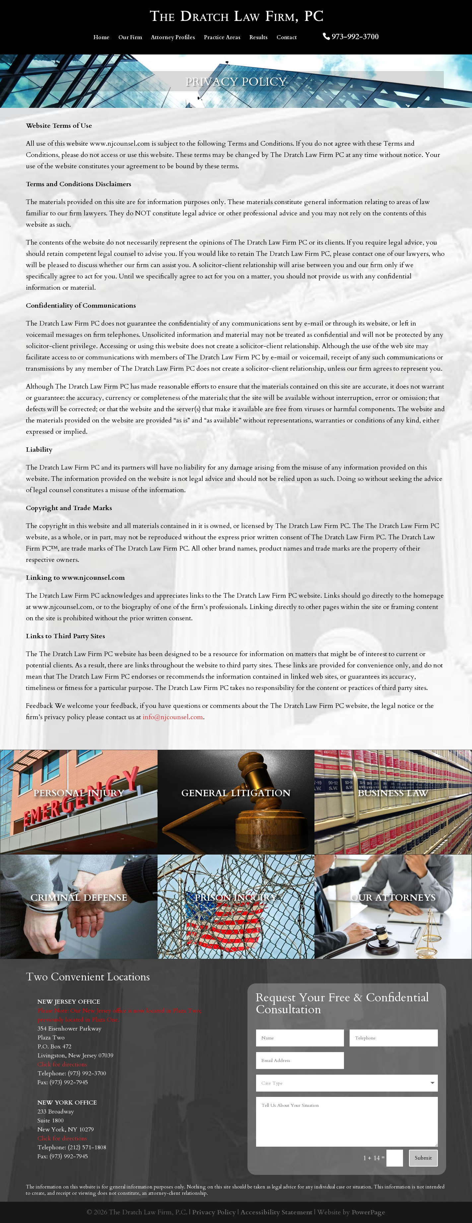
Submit (423, 1158)
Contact (287, 38)
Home (101, 38)
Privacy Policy (214, 1212)
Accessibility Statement (276, 1212)
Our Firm (130, 38)
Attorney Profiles (173, 38)
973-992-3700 (355, 38)
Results (258, 38)
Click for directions (62, 1064)
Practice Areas (222, 38)
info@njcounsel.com (173, 717)
